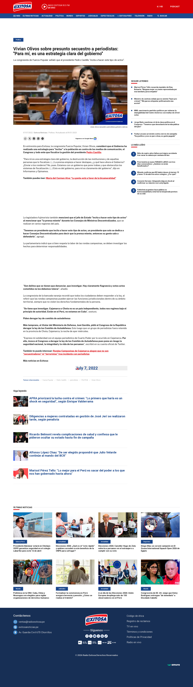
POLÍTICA (84, 380)
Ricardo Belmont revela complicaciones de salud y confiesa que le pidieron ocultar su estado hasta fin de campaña (73, 436)
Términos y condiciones (140, 631)
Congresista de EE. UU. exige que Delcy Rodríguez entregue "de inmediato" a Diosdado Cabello (159, 595)
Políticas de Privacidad (139, 637)
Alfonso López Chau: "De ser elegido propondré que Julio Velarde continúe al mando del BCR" (72, 454)
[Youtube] (94, 636)
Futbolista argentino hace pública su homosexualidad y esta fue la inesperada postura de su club (157, 192)
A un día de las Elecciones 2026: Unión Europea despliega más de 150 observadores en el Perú (116, 595)
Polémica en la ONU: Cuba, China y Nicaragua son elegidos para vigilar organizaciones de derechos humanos (31, 595)
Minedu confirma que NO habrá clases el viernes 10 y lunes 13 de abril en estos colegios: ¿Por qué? (158, 173)
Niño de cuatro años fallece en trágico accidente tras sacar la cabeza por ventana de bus (157, 154)
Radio (150, 16)
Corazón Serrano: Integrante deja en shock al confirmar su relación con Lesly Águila (155, 182)
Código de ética (135, 615)
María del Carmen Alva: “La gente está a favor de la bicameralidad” (81, 178)
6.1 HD (160, 6)
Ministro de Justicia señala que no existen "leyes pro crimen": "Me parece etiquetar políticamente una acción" (155, 101)
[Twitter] (90, 636)
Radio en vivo (134, 642)
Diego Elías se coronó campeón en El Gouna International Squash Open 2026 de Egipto (160, 548)
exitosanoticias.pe (28, 627)
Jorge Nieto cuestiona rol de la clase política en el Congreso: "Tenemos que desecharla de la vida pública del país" (156, 124)
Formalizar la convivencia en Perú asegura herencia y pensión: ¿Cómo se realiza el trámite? (74, 595)
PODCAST (175, 6)
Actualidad (47, 16)
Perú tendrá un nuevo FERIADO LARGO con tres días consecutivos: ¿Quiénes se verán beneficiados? (156, 164)
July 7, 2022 (86, 368)
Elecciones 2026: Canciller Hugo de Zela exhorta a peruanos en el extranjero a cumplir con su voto (117, 548)
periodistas (74, 380)
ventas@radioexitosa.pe (32, 621)
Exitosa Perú (125, 16)
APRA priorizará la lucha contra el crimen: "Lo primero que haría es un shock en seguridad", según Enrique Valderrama (75, 400)
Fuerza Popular (48, 380)
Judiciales (93, 16)
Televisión (139, 16)
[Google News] (102, 636)
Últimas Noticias (31, 16)
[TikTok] (106, 636)
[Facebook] (87, 636)
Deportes (80, 16)
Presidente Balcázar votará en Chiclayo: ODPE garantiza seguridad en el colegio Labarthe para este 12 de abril (32, 548)
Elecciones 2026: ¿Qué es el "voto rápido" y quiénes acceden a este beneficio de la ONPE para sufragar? (75, 548)
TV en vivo (132, 626)
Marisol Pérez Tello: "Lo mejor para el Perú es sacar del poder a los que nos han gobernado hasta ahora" (77, 472)
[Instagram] (98, 636)
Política (60, 16)
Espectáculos (107, 16)
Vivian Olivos (95, 380)
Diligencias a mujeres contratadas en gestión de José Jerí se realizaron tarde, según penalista (77, 418)
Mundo (69, 16)
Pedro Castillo (93, 152)
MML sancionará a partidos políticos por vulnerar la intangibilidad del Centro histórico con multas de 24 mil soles (157, 113)
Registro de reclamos (138, 621)
